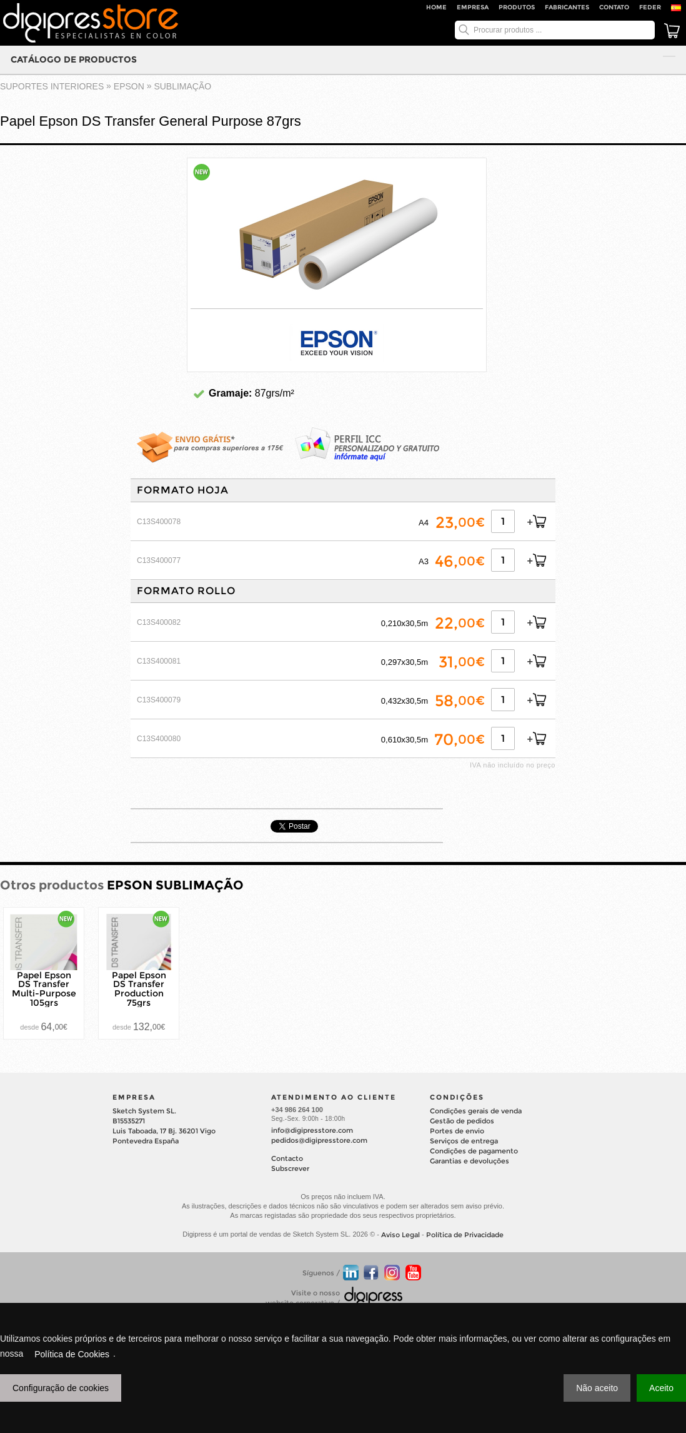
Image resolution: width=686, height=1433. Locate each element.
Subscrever (290, 1168)
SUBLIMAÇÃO (182, 86)
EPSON (129, 86)
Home (436, 7)
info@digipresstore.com (312, 1130)
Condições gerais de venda (476, 1110)
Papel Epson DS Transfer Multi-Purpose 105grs (44, 988)
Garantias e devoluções (469, 1161)
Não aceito (597, 1388)
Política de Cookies (71, 1354)
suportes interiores (52, 86)
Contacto (287, 1158)
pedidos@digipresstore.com (319, 1140)
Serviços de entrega (464, 1141)
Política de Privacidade (465, 1234)
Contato (614, 7)
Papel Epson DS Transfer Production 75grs (139, 988)
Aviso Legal (400, 1234)
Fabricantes (567, 7)
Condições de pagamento (474, 1151)
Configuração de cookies (60, 1388)
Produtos (517, 7)
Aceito (661, 1388)
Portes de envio (457, 1131)
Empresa (473, 7)
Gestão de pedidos (462, 1121)
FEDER (650, 7)
